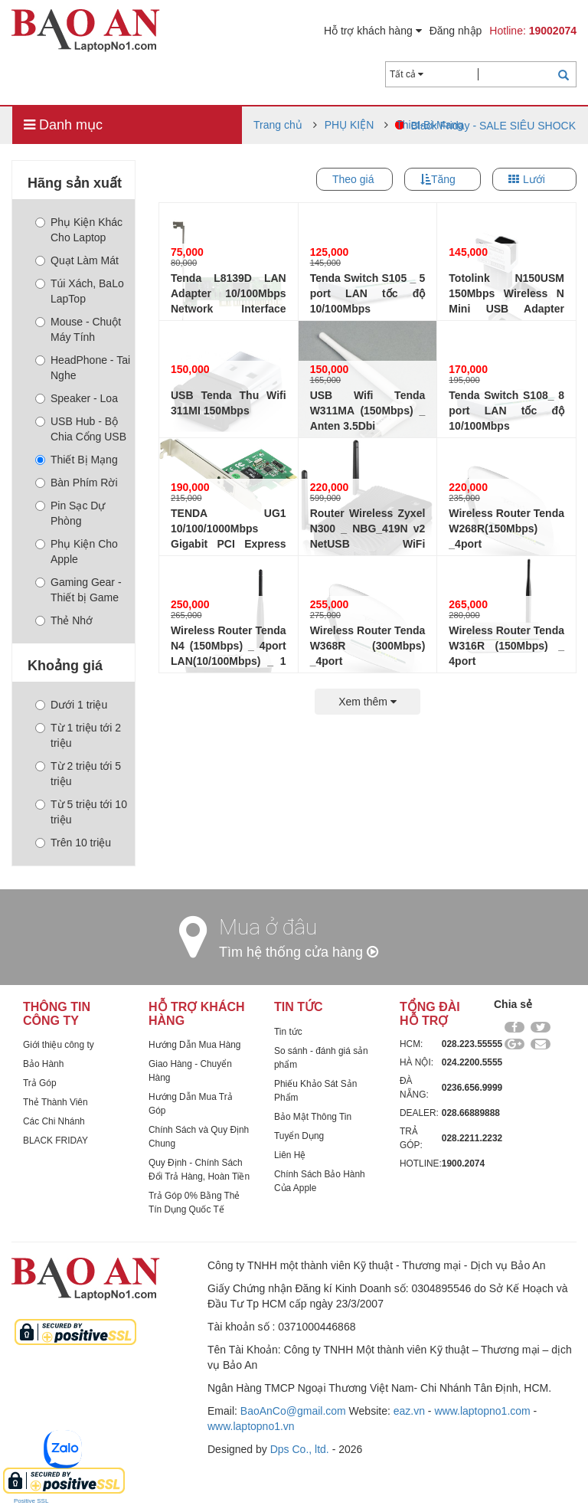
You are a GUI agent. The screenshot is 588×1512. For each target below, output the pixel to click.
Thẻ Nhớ (64, 620)
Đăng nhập (456, 31)
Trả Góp (40, 1083)
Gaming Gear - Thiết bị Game (78, 590)
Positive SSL (31, 1500)
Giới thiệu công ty (58, 1044)
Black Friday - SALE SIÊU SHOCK (493, 125)
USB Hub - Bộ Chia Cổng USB (80, 429)
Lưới (534, 179)
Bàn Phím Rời (76, 482)
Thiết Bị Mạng (76, 459)
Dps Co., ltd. (299, 1449)
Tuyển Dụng (299, 1136)
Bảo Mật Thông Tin (312, 1116)
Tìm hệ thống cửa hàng (298, 952)
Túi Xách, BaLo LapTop (79, 291)
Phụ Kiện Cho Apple (76, 551)
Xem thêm (367, 701)
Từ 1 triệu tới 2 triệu (78, 735)
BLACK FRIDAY (55, 1140)
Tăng (443, 179)
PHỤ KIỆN (349, 125)
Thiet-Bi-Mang (429, 125)
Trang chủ (277, 125)
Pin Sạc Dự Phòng (70, 513)
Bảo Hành (43, 1064)
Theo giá (353, 179)
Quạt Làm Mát (77, 260)
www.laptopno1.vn (251, 1426)
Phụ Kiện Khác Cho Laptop (78, 230)
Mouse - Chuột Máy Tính (78, 329)
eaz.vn (409, 1411)
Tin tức (288, 1031)
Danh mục (63, 125)
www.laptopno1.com (482, 1411)
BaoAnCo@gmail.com (293, 1411)
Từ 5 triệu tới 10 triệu (81, 812)
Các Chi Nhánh (54, 1121)
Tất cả (406, 74)
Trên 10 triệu (73, 842)
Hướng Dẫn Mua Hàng (194, 1044)
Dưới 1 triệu (71, 705)
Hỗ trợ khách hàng (373, 31)
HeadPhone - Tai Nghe (82, 367)
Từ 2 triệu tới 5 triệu (78, 773)
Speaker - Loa (76, 398)
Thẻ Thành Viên (55, 1102)
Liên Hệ (289, 1155)
